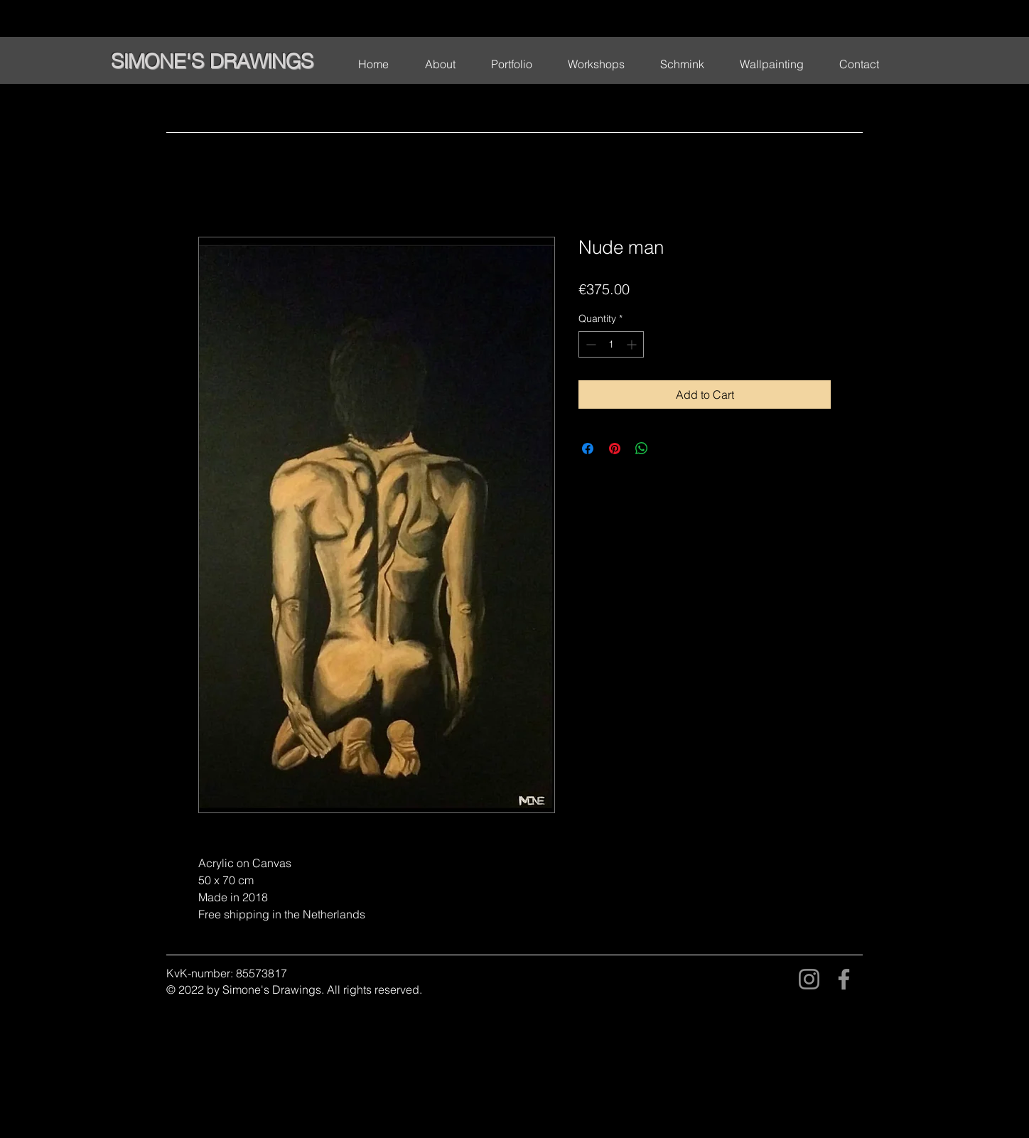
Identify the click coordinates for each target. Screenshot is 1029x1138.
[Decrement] (589, 344)
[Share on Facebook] (587, 448)
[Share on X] (668, 448)
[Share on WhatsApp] (641, 448)
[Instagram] (809, 979)
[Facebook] (844, 979)
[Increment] (633, 344)
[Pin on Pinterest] (614, 448)
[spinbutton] (611, 344)
